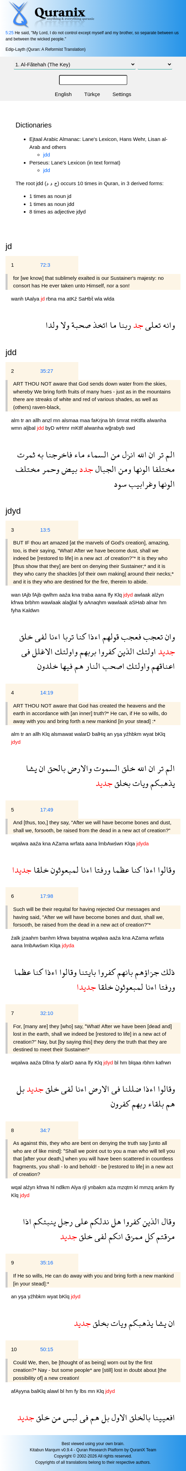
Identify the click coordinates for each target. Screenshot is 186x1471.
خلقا (40, 870)
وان (169, 636)
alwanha (156, 420)
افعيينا (162, 1417)
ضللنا (130, 1089)
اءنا (53, 636)
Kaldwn (30, 610)
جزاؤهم (146, 972)
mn (57, 420)
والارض (79, 768)
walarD (83, 734)
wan (16, 595)
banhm (48, 938)
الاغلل (41, 651)
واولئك (65, 651)
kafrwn (163, 1062)
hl (53, 1187)
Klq (118, 595)
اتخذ (99, 325)
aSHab (137, 602)
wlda (109, 299)
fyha (16, 610)
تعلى (152, 325)
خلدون (47, 666)
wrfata (78, 843)
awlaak (143, 595)
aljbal (30, 428)
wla (99, 299)
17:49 (46, 810)
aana (101, 595)
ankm (162, 1187)
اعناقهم (162, 666)
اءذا (93, 636)
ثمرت (26, 454)
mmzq (147, 1187)
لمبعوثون (64, 870)
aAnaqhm (96, 602)
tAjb (27, 595)
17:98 (46, 896)
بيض (68, 469)
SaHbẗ (86, 299)
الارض (98, 1089)
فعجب (130, 636)
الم (169, 454)
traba (88, 595)
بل (21, 1089)
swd (130, 428)
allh (37, 420)
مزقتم (164, 1236)
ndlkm (63, 1187)
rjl (85, 1187)
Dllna (49, 1062)
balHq (99, 734)
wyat (149, 734)
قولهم (109, 636)
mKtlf (77, 428)
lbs (84, 1391)
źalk (16, 938)
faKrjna (100, 420)
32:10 (46, 1013)
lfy (111, 595)
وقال (167, 1221)
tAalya (33, 299)
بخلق (121, 783)
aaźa (65, 595)
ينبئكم (43, 1221)
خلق (26, 636)
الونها (140, 469)
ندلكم (98, 1221)
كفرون (120, 1103)
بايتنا (86, 972)
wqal (17, 1187)
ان (151, 454)
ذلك (167, 972)
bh (112, 420)
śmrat (123, 420)
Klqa (130, 843)
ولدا (52, 325)
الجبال (104, 469)
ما (112, 325)
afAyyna (21, 1391)
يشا (31, 768)
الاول (118, 1417)
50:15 (46, 1349)
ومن (123, 469)
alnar (152, 602)
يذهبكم (161, 783)
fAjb (37, 595)
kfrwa (18, 602)
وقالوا (165, 870)
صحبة (80, 325)
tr (23, 420)
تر (159, 454)
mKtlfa (139, 420)
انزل (127, 454)
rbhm (149, 1062)
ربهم (138, 1103)
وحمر (49, 469)
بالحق (56, 768)
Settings (121, 94)
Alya (76, 1187)
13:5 (45, 530)
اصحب (112, 666)
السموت (106, 768)
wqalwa (20, 843)
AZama (61, 843)
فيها (65, 666)
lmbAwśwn (112, 843)
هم (78, 666)
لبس (69, 1417)
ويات (139, 783)
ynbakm (98, 1187)
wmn (17, 428)
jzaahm (31, 938)
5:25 (9, 32)
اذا (27, 1221)
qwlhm (51, 595)
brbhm (33, 602)
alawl (53, 1391)
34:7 (45, 1130)
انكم (115, 1236)
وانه (168, 325)
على (80, 1221)
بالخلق (138, 1417)
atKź (72, 299)
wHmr (63, 428)
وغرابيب (141, 484)
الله (141, 454)
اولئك (145, 651)
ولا (63, 325)
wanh (18, 299)
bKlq (160, 734)
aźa (112, 1187)
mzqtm (125, 1187)
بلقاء (155, 1103)
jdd (46, 155)
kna (76, 595)
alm (16, 420)
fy (81, 602)
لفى (40, 636)
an (29, 420)
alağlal (70, 602)
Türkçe (92, 94)
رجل (64, 1221)
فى (25, 651)
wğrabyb (115, 428)
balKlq (39, 1391)
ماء (78, 454)
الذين (125, 651)
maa (85, 420)
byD (50, 428)
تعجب (152, 636)
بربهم (87, 651)
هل (115, 1221)
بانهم (124, 972)
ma (62, 299)
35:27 (46, 371)
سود (120, 484)
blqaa (135, 1062)
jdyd (13, 510)
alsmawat (63, 734)
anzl (47, 420)
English (63, 94)
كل (148, 1236)
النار (92, 666)
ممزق (133, 1236)
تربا (67, 636)
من (114, 454)
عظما (119, 870)
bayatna (81, 938)
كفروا (106, 651)
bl (117, 1062)
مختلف (28, 469)
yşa (119, 734)
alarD (68, 1062)
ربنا (124, 325)
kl (136, 1187)
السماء (97, 454)
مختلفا (162, 469)
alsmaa (71, 420)
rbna (52, 299)
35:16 (46, 1262)
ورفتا (101, 870)
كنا (80, 636)
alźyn (158, 595)
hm (162, 602)
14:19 (46, 692)
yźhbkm (133, 734)
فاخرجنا (57, 454)
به (39, 454)
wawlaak (51, 602)
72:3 (45, 265)
